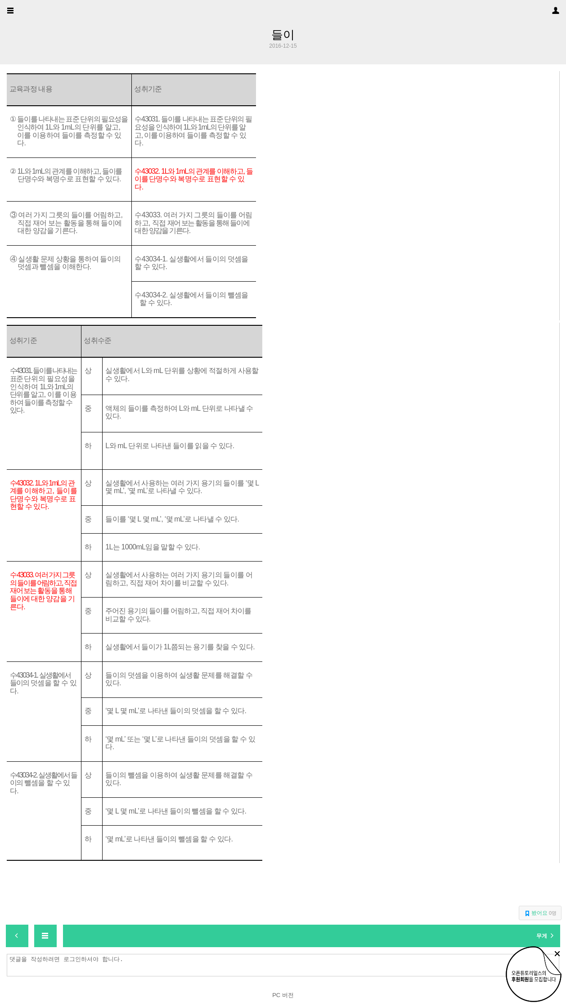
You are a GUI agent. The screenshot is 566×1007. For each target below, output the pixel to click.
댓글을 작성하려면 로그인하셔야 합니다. (285, 965)
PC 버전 (283, 995)
